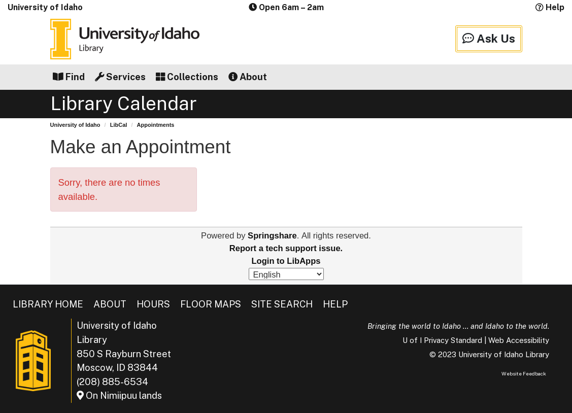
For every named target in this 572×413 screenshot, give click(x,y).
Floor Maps (210, 304)
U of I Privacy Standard (442, 340)
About (247, 77)
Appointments (156, 125)
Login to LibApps (285, 261)
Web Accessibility (518, 340)
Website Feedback (523, 373)
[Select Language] (286, 274)
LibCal (118, 125)
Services (120, 77)
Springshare (272, 235)
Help (549, 7)
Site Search (282, 304)
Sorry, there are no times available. (109, 189)
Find (69, 77)
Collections (187, 77)
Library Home (48, 304)
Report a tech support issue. (286, 248)
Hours (153, 304)
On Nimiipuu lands (119, 395)
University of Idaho (45, 7)
